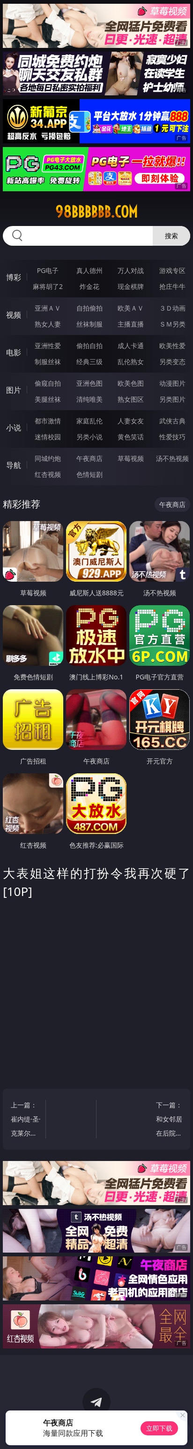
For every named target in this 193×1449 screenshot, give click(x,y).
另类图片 (172, 399)
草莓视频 (131, 458)
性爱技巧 (172, 436)
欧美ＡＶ (131, 308)
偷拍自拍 (89, 345)
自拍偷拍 (89, 308)
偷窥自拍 (48, 383)
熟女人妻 (48, 323)
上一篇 (26, 1120)
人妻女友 (131, 420)
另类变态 (172, 361)
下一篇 (167, 1120)
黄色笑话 (131, 436)
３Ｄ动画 (172, 308)
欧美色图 (131, 383)
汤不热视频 (172, 458)
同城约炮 (48, 458)
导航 (13, 465)
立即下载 (159, 1428)
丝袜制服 (89, 323)
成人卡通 (131, 345)
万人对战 (131, 270)
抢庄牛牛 (172, 286)
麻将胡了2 (48, 286)
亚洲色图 (89, 383)
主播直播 (131, 323)
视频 (13, 315)
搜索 (171, 235)
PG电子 (48, 270)
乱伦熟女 (131, 361)
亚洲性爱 (48, 345)
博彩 (13, 277)
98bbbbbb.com (96, 212)
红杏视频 (48, 474)
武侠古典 (172, 420)
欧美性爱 (172, 345)
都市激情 (48, 420)
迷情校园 (48, 436)
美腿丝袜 (48, 399)
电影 (13, 352)
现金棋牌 (131, 286)
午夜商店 (89, 458)
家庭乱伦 (89, 420)
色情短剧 (89, 474)
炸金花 (89, 286)
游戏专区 (172, 270)
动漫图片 (172, 383)
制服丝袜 (48, 361)
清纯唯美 (89, 399)
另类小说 (89, 436)
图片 (13, 390)
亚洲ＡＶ (48, 308)
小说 (13, 427)
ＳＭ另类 (172, 323)
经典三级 (89, 361)
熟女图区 (131, 399)
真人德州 (89, 270)
